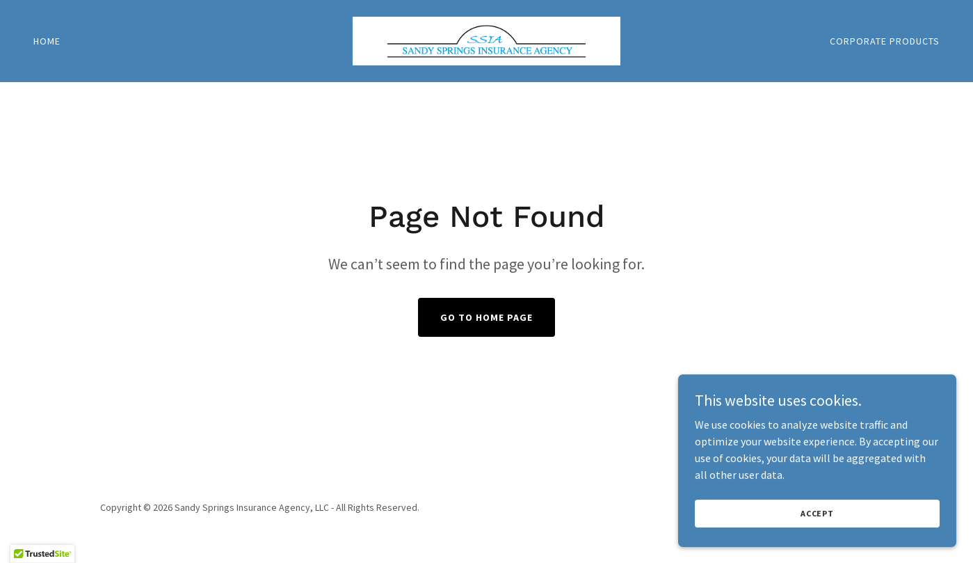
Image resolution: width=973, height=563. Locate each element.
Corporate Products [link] (885, 41)
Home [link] (47, 41)
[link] (486, 40)
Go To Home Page (486, 317)
